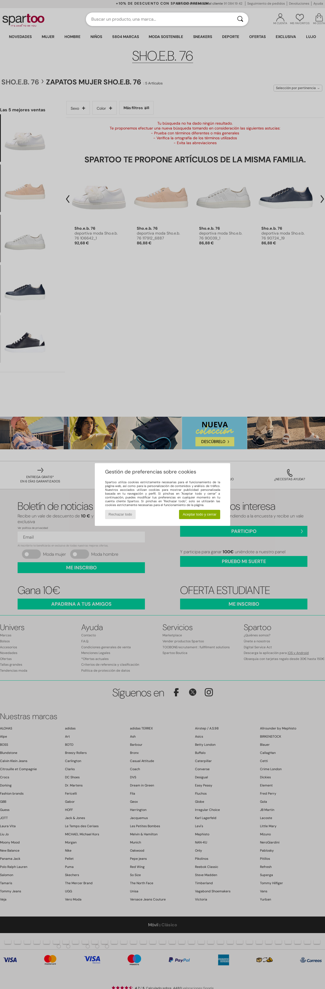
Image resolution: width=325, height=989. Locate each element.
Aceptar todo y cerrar (199, 514)
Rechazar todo (120, 514)
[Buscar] (240, 19)
